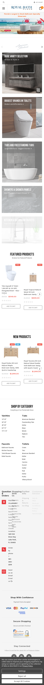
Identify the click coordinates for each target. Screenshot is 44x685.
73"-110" (4, 431)
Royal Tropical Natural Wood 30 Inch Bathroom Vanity (32, 292)
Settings (22, 671)
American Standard (28, 419)
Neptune (24, 434)
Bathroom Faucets (8, 447)
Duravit (24, 465)
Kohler (24, 425)
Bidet (23, 459)
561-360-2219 (10, 562)
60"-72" (4, 428)
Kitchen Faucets (7, 450)
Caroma (24, 462)
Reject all (22, 676)
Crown (24, 447)
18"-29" (4, 419)
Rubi (23, 471)
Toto (23, 437)
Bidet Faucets (6, 456)
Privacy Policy (27, 666)
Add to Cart (11, 306)
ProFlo (24, 477)
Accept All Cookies (22, 681)
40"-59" (4, 425)
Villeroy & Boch (27, 479)
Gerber (24, 468)
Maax (24, 428)
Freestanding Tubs (28, 422)
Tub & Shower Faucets (9, 453)
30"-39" (4, 422)
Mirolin (24, 431)
